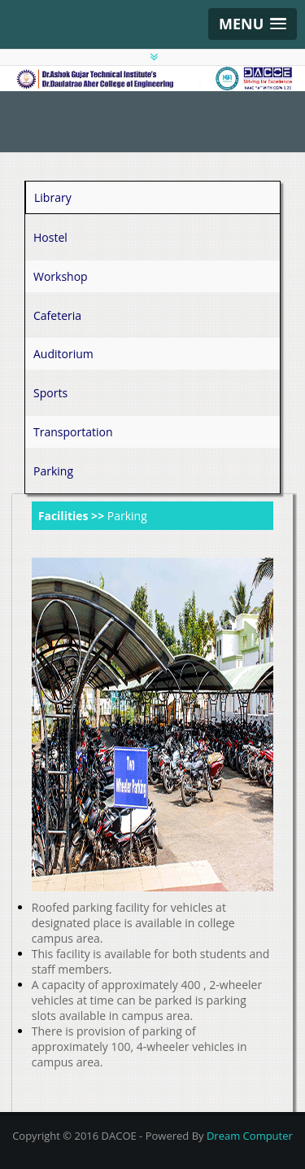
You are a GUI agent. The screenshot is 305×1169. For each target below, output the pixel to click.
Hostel (50, 237)
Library (53, 197)
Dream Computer (250, 1135)
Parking (53, 471)
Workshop (60, 276)
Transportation (72, 432)
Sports (50, 393)
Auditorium (63, 353)
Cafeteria (57, 315)
